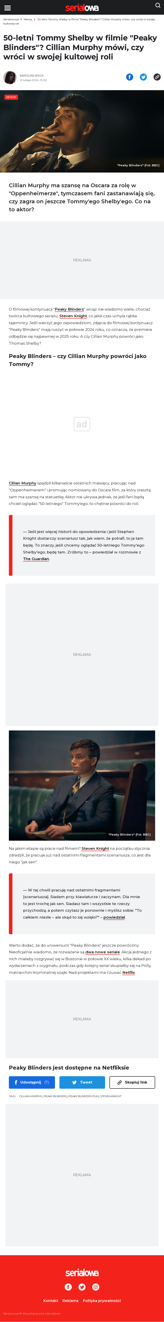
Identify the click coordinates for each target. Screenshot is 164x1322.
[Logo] (82, 1273)
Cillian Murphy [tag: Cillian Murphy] (30, 1096)
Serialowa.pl (11, 19)
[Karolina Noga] (49, 76)
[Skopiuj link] (157, 78)
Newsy (28, 19)
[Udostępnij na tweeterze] (143, 78)
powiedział (114, 917)
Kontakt (50, 1301)
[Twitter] (82, 1288)
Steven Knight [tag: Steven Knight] (110, 1096)
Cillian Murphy (22, 483)
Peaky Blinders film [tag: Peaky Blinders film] (83, 1096)
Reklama (70, 1301)
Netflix (128, 973)
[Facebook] (68, 1288)
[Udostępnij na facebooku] (129, 78)
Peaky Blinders (69, 309)
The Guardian (36, 559)
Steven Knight (73, 316)
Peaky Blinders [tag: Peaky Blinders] (55, 1096)
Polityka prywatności (102, 1301)
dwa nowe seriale (102, 952)
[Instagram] (96, 1288)
